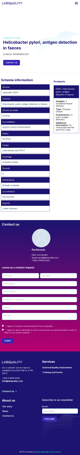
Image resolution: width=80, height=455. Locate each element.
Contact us (12, 63)
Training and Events (52, 372)
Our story (7, 406)
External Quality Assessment (57, 367)
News (5, 411)
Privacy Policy (41, 452)
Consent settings (54, 452)
